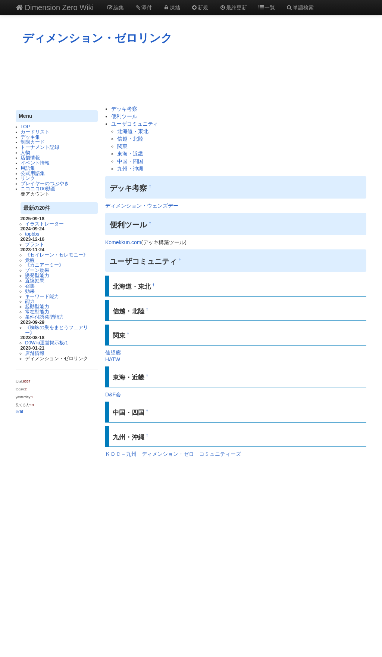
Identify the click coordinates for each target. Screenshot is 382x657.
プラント (34, 244)
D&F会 (113, 394)
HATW (112, 359)
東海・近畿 (130, 154)
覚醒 (30, 260)
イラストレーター (44, 224)
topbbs (32, 234)
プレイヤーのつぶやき (45, 183)
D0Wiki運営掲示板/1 (46, 343)
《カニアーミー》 (44, 265)
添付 (143, 7)
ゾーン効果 (37, 270)
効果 (30, 291)
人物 (25, 152)
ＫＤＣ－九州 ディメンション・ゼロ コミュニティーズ (173, 454)
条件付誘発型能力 (44, 317)
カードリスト (35, 132)
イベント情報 (35, 163)
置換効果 (34, 280)
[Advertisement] (191, 71)
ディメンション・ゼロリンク (97, 38)
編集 (115, 7)
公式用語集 (33, 173)
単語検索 (300, 7)
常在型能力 (37, 311)
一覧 (266, 7)
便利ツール (124, 116)
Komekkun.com (123, 242)
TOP (25, 126)
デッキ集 (30, 137)
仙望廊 (113, 353)
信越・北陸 (130, 139)
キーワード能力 (42, 296)
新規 (200, 7)
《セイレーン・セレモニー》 (56, 255)
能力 (30, 301)
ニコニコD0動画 (38, 188)
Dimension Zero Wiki (55, 7)
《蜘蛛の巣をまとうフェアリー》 (56, 330)
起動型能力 (37, 306)
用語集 (28, 168)
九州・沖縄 (130, 169)
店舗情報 (30, 157)
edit (19, 411)
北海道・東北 (132, 131)
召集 (30, 286)
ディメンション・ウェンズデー (141, 206)
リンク (28, 178)
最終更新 (233, 7)
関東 (122, 146)
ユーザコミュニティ (134, 124)
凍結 (171, 7)
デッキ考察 (124, 109)
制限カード (33, 142)
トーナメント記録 (40, 147)
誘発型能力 (37, 275)
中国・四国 (130, 161)
